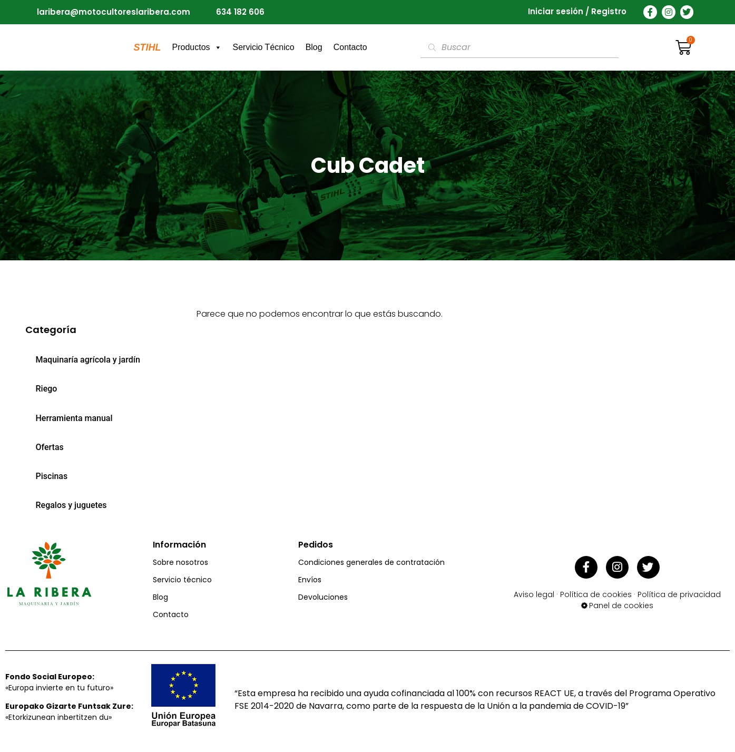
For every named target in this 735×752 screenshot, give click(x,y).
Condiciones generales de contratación (371, 562)
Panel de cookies (621, 603)
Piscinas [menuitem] (52, 476)
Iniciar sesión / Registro (577, 11)
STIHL (147, 47)
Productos (197, 47)
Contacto (350, 47)
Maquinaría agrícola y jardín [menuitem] (88, 360)
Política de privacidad (679, 592)
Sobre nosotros (180, 562)
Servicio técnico (182, 579)
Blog (314, 47)
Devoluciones (323, 597)
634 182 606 (240, 11)
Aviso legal (534, 592)
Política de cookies (596, 592)
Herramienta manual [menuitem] (74, 418)
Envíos (309, 579)
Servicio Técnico (264, 47)
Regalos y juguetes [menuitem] (71, 505)
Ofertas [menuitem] (50, 447)
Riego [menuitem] (46, 389)
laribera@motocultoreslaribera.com (113, 11)
